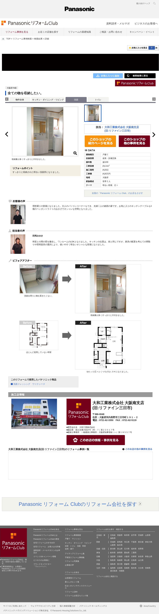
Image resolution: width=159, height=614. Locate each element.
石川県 (126, 549)
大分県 (140, 568)
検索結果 (38, 39)
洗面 (79, 546)
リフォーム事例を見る (17, 32)
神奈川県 (148, 542)
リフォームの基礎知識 (79, 32)
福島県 (113, 538)
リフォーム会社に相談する (107, 576)
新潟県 (113, 549)
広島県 (133, 560)
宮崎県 (147, 568)
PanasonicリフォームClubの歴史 (46, 539)
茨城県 (113, 542)
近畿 (98, 556)
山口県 (140, 560)
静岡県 (119, 553)
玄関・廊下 (69, 549)
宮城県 (140, 535)
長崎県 (126, 568)
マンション (76, 539)
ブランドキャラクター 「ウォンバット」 (42, 565)
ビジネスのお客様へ (146, 23)
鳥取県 (113, 560)
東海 (98, 553)
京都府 (119, 556)
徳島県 (113, 564)
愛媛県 (126, 564)
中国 (98, 560)
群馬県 (119, 542)
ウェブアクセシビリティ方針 (43, 605)
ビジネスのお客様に (41, 560)
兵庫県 (133, 556)
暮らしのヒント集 (72, 582)
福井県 (133, 549)
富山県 (119, 549)
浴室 (66, 546)
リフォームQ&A (71, 592)
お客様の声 (69, 565)
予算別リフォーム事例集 (75, 557)
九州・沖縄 (100, 568)
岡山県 (126, 560)
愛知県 (126, 553)
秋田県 (126, 535)
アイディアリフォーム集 (75, 554)
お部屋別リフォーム (73, 578)
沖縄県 (121, 571)
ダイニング (78, 543)
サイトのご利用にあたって (14, 605)
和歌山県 (148, 556)
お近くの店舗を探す (48, 32)
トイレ (98, 99)
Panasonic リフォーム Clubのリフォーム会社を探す (78, 504)
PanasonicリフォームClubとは (45, 535)
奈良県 (140, 556)
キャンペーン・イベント (142, 32)
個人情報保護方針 (67, 605)
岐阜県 (113, 553)
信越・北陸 (100, 549)
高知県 (133, 564)
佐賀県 (119, 568)
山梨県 (113, 545)
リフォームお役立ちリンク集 (76, 596)
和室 (84, 546)
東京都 (140, 542)
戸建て (67, 539)
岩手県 (133, 535)
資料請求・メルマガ (118, 23)
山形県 (147, 535)
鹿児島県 (113, 571)
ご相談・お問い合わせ (110, 32)
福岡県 (113, 568)
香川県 (119, 564)
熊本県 (133, 568)
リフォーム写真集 (72, 561)
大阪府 (126, 556)
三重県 (133, 553)
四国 (98, 564)
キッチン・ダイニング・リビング (48, 99)
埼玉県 (126, 542)
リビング (87, 543)
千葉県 (133, 542)
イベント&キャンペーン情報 (44, 556)
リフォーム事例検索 (22, 39)
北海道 (113, 535)
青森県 (119, 535)
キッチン (68, 543)
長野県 (140, 549)
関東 (98, 542)
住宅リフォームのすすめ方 (44, 543)
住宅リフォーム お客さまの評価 (46, 547)
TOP (8, 39)
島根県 (119, 560)
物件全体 (20, 99)
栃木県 (119, 545)
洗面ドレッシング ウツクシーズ (29, 384)
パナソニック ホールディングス (93, 605)
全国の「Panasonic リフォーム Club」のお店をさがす (117, 193)
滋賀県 (113, 556)
